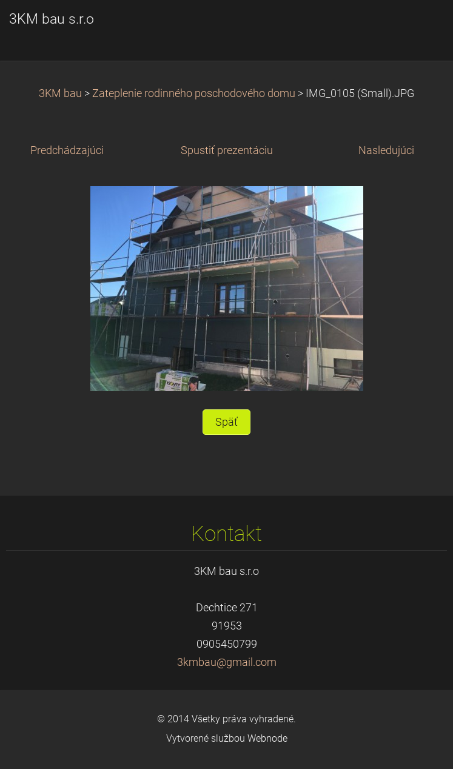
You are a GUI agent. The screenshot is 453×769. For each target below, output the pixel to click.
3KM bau (60, 93)
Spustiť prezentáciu (227, 150)
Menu (419, 27)
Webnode (267, 738)
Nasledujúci (386, 150)
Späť (226, 422)
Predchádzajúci (67, 150)
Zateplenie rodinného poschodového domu (193, 93)
